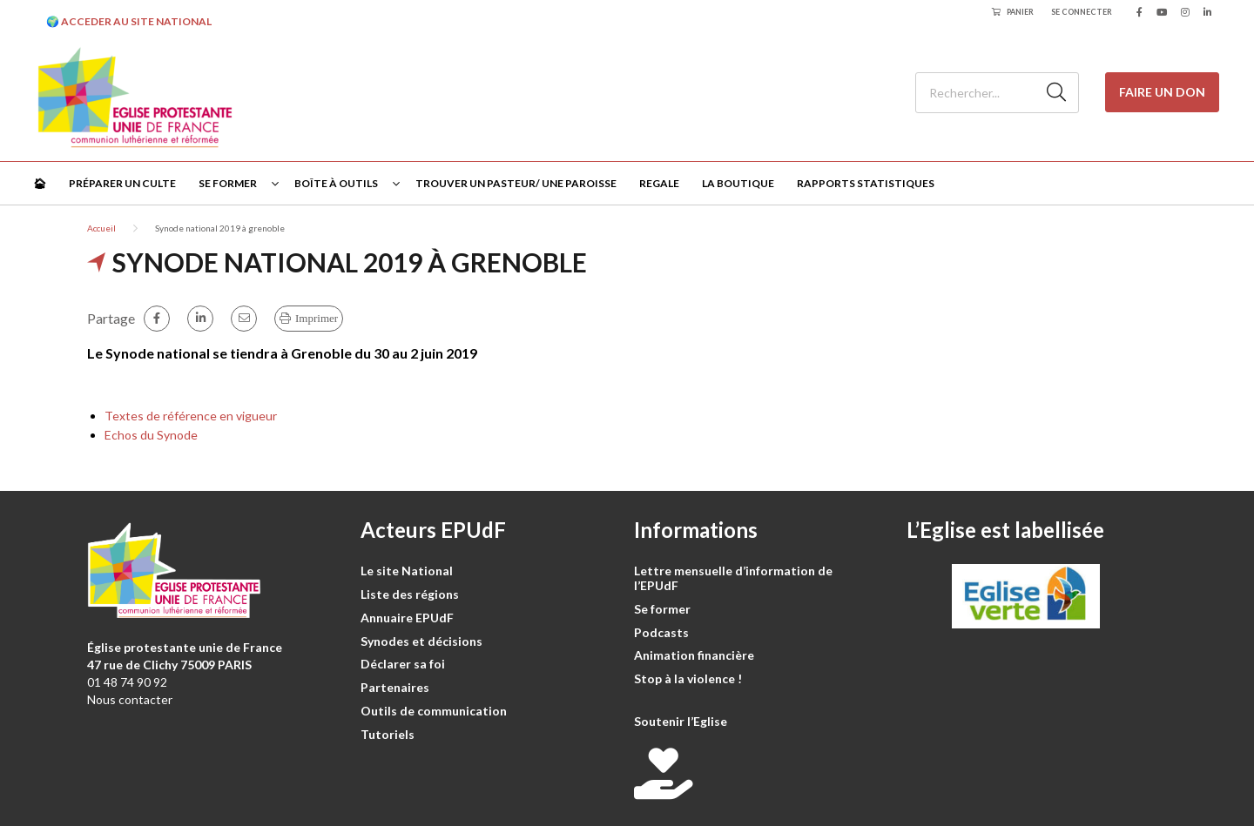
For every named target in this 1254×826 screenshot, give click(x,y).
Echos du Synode (151, 434)
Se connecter (1081, 12)
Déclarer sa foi (403, 663)
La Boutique (738, 183)
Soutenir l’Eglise (680, 721)
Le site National (407, 570)
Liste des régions (410, 594)
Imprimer (316, 318)
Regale (659, 183)
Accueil (101, 228)
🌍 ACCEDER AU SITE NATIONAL (129, 21)
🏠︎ (39, 183)
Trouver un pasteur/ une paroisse (516, 183)
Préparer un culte (122, 183)
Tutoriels (388, 734)
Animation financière (694, 655)
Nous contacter (129, 699)
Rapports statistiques (865, 183)
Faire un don (1162, 91)
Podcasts (661, 632)
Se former (228, 183)
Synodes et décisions (421, 641)
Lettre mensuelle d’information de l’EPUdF (733, 578)
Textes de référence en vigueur (190, 415)
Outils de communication (434, 710)
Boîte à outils (336, 183)
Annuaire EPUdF (407, 617)
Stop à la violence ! (688, 678)
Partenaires (395, 687)
